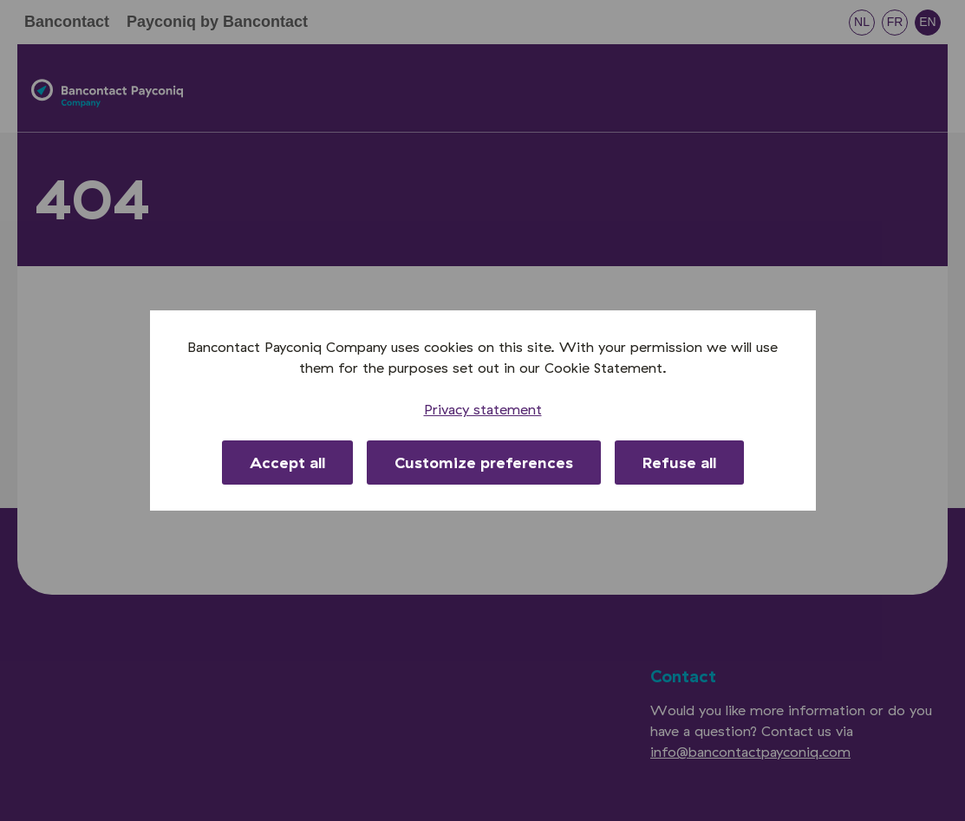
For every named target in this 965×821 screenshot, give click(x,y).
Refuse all (679, 462)
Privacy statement (483, 409)
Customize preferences (483, 462)
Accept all (287, 462)
